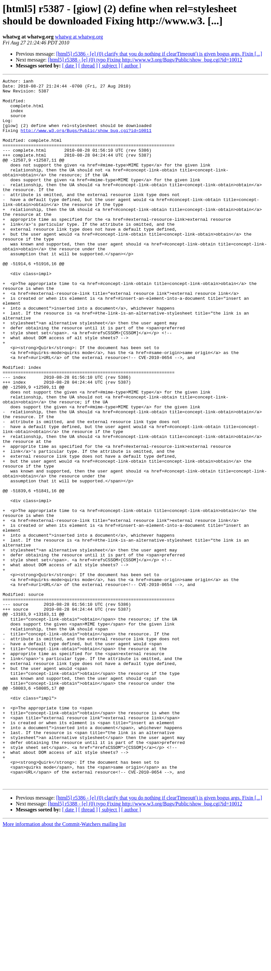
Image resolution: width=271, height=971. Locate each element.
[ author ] (131, 65)
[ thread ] (88, 65)
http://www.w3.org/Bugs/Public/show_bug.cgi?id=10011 (86, 141)
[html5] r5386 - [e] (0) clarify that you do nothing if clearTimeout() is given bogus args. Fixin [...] (159, 54)
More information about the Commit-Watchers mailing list (64, 965)
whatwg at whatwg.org (79, 36)
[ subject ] (109, 65)
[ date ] (69, 65)
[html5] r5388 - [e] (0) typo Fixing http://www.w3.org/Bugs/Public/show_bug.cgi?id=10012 (145, 60)
